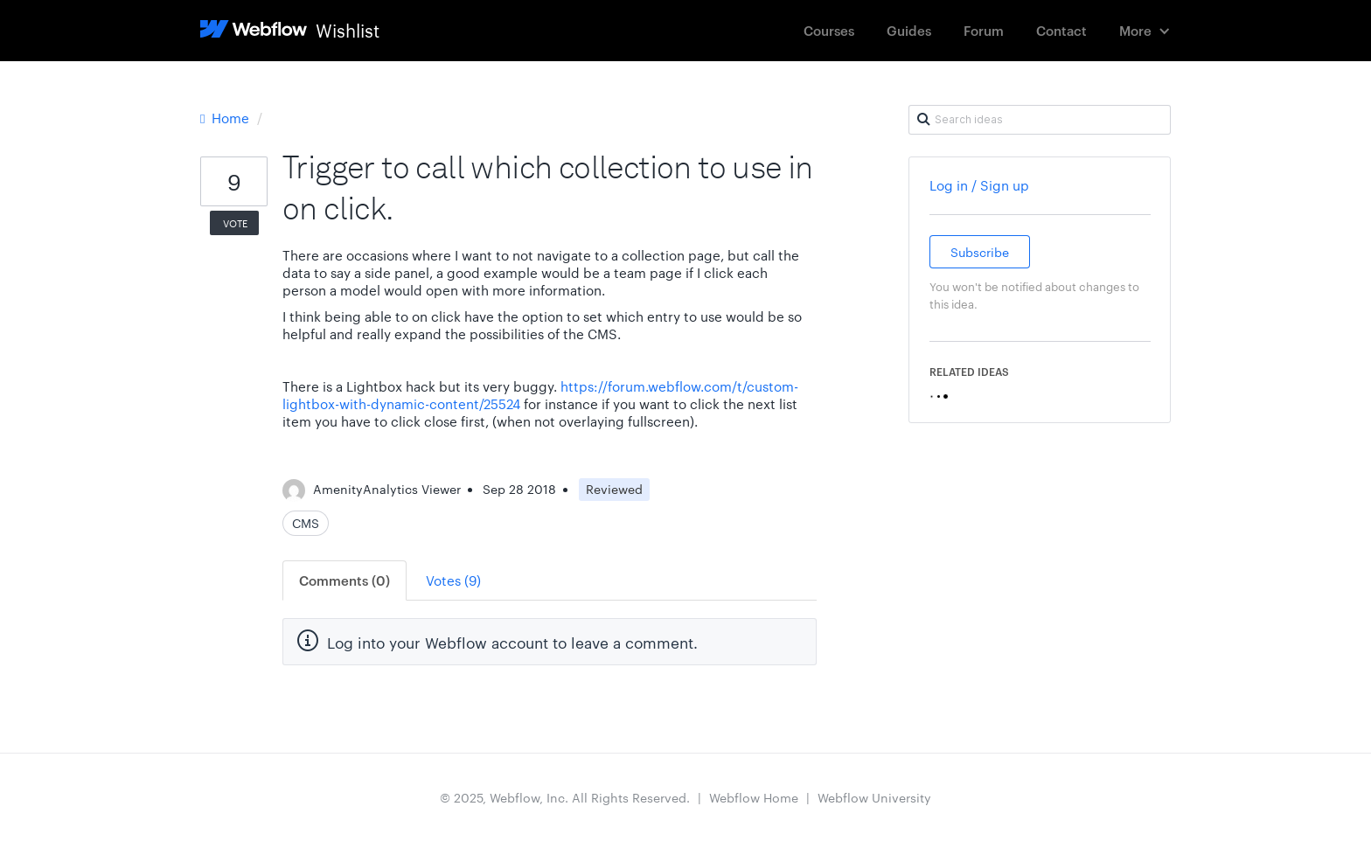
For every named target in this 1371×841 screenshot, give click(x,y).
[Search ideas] (1039, 120)
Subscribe (979, 252)
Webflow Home (753, 797)
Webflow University (874, 797)
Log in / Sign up (979, 185)
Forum (984, 30)
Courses (829, 30)
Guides (909, 30)
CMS (305, 523)
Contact (1061, 30)
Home (226, 117)
